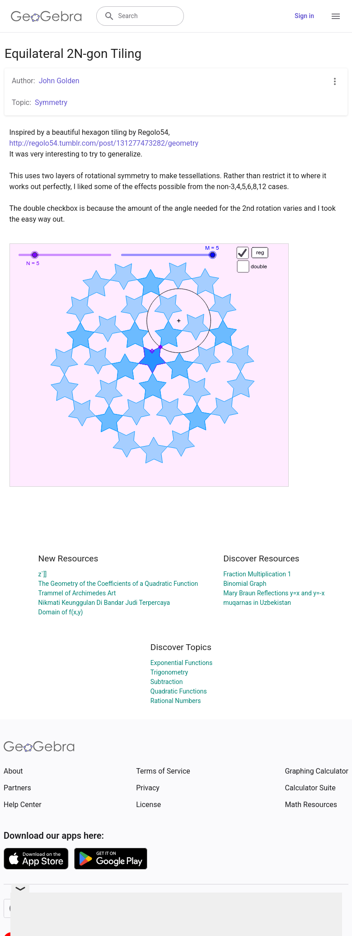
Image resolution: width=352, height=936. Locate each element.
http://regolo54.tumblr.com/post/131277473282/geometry (104, 143)
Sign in (304, 15)
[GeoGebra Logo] (46, 16)
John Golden (59, 80)
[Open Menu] (335, 16)
